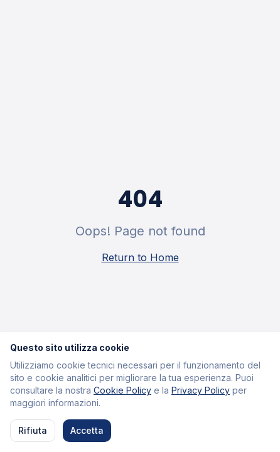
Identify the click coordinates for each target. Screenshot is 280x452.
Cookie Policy (122, 390)
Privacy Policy (200, 390)
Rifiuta (32, 430)
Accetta (87, 430)
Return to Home (140, 257)
